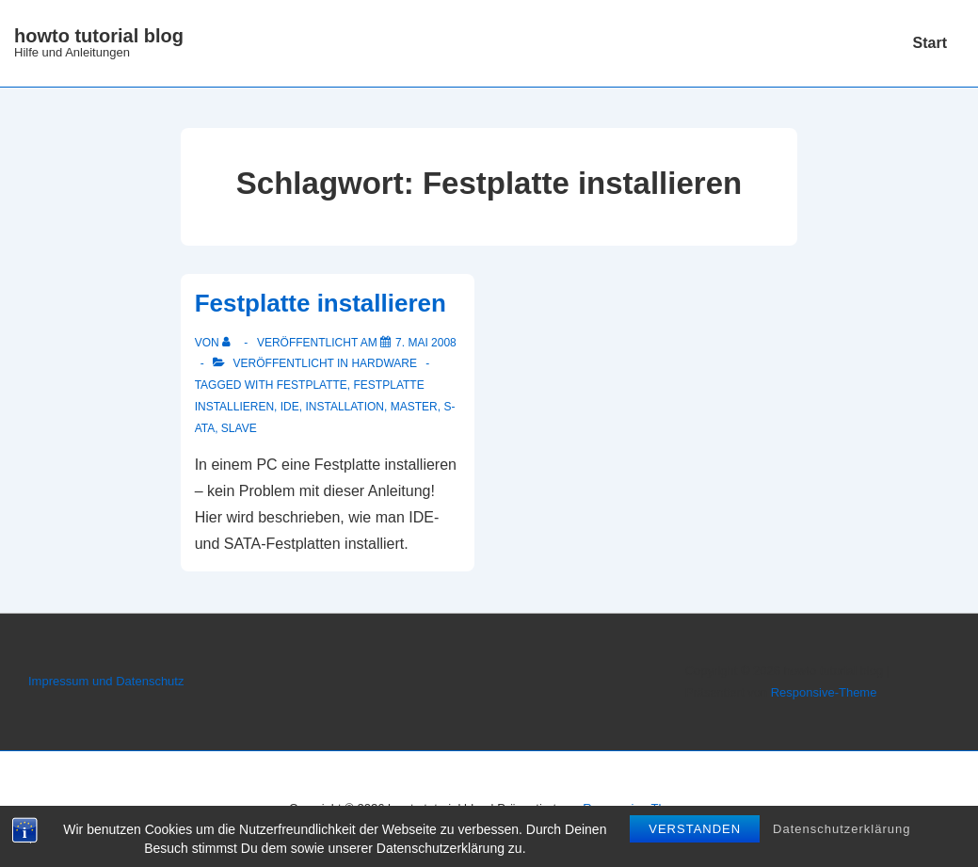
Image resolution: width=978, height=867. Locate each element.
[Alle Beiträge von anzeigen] (230, 342)
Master (414, 406)
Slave (239, 428)
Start (930, 43)
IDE (290, 406)
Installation (344, 406)
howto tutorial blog (99, 35)
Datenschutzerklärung (841, 832)
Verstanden (695, 832)
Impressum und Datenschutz (106, 681)
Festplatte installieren (320, 303)
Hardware (384, 363)
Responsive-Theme (824, 692)
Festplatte (312, 385)
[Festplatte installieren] (426, 342)
